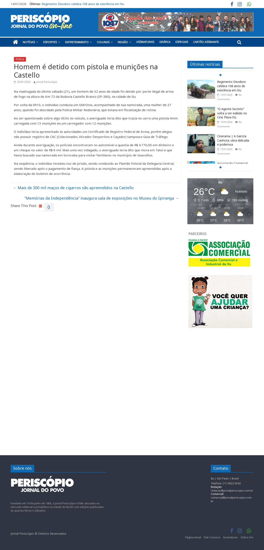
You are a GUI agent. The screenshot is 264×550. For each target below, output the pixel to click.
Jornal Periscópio (46, 82)
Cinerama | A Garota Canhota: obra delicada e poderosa (233, 140)
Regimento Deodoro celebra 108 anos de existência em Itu (83, 4)
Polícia (20, 59)
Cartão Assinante (206, 42)
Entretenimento (77, 42)
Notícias (29, 42)
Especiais (181, 42)
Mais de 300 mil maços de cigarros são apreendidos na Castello (73, 187)
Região (123, 42)
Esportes (50, 42)
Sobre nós (247, 537)
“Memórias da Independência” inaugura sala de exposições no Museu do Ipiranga (101, 198)
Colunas (103, 42)
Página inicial (193, 537)
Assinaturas (145, 42)
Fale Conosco (212, 537)
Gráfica (164, 42)
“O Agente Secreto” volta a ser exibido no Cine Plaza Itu (232, 113)
